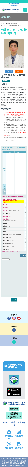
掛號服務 (15, 23)
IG (14, 318)
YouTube (19, 318)
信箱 (14, 342)
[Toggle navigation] (25, 10)
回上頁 (14, 300)
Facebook (9, 318)
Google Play (14, 389)
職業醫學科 (6, 80)
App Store (14, 394)
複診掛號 (9, 71)
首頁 (2, 23)
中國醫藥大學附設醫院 (14, 403)
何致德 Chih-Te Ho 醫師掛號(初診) (11, 25)
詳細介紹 (18, 71)
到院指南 (14, 330)
